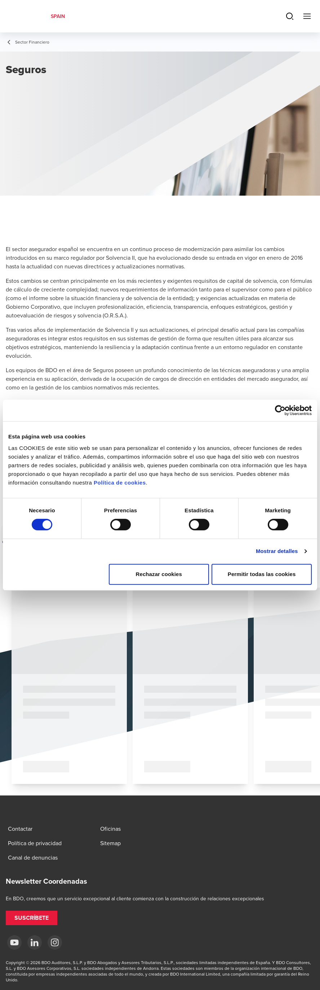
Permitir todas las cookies (262, 574)
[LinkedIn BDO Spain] (34, 942)
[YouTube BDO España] (14, 942)
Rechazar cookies (159, 574)
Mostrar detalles (277, 551)
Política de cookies (120, 483)
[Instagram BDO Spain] (54, 942)
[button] (31, 918)
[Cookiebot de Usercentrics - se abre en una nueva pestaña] (280, 410)
